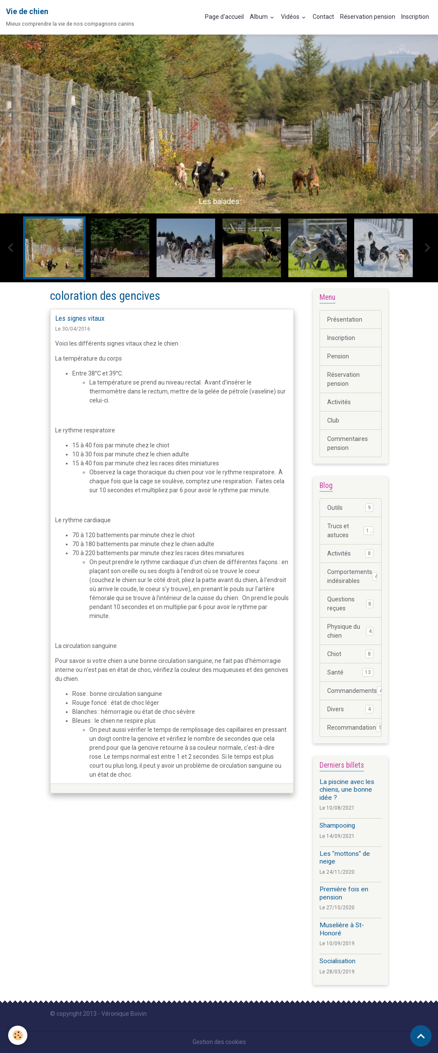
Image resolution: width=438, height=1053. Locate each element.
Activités (339, 402)
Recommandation (354, 727)
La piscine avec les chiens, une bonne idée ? (347, 790)
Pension (338, 356)
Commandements (354, 690)
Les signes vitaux (79, 318)
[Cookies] (18, 1035)
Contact (323, 16)
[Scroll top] (421, 1036)
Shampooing (337, 825)
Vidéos (291, 16)
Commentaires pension (347, 443)
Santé (350, 672)
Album (259, 16)
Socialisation (337, 961)
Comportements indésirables (352, 576)
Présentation (344, 319)
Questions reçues (350, 604)
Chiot (350, 654)
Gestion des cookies (219, 1041)
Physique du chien (350, 631)
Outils (350, 507)
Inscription (415, 16)
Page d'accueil (224, 16)
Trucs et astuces (350, 530)
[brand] (70, 17)
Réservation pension (367, 16)
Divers (350, 709)
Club (333, 420)
